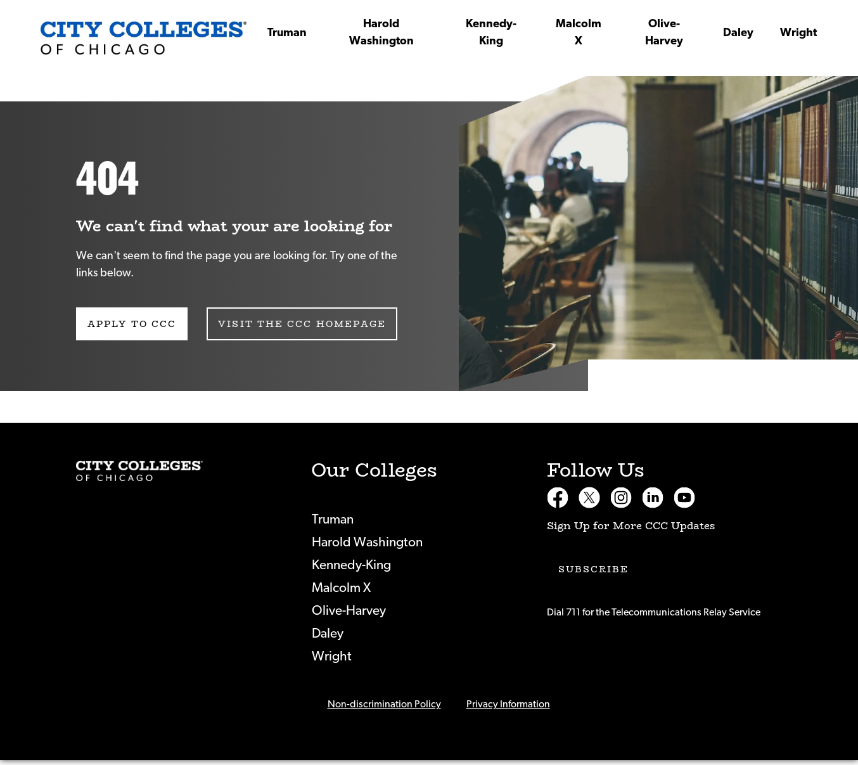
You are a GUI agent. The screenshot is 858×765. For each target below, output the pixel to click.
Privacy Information (508, 704)
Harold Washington (381, 32)
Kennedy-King (491, 32)
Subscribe (593, 569)
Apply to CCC (131, 324)
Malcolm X (578, 32)
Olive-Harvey (664, 32)
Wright (798, 33)
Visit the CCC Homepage (302, 324)
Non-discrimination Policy (384, 704)
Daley (738, 33)
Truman (287, 33)
